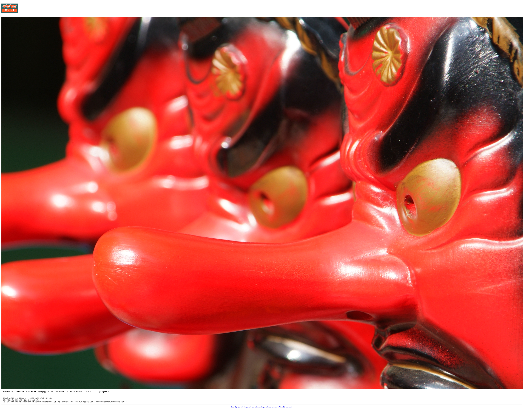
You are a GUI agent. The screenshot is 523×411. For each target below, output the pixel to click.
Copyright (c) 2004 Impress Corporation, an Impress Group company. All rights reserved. (261, 407)
